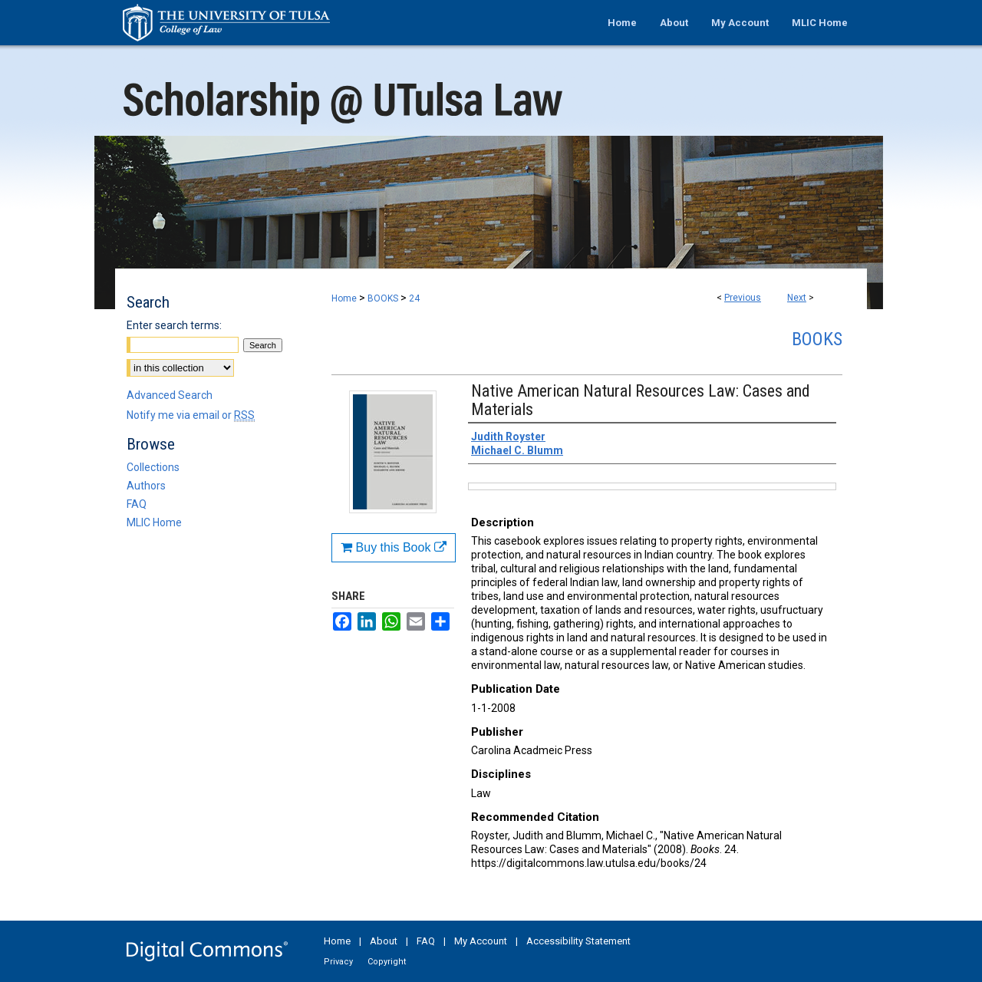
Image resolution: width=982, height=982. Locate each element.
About (383, 941)
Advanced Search (170, 395)
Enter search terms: (174, 325)
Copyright (386, 962)
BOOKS (382, 298)
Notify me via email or (191, 415)
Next (796, 297)
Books (817, 339)
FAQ (137, 504)
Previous (742, 297)
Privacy (338, 962)
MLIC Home (154, 522)
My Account (480, 941)
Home (344, 298)
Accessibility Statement (578, 941)
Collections (153, 467)
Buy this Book (394, 547)
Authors (146, 485)
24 (414, 298)
